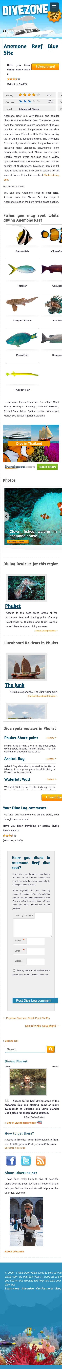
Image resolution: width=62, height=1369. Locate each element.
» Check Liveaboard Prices (23, 1126)
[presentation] (34, 989)
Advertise (28, 1292)
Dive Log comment (24, 915)
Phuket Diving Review (45, 630)
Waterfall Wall (17, 779)
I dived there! (45, 66)
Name (20, 944)
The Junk (14, 685)
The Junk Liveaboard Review (42, 696)
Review (50, 738)
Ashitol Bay (14, 758)
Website (19, 965)
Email (20, 954)
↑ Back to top (10, 1044)
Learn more (12, 1292)
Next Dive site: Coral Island (42, 1029)
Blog (58, 1292)
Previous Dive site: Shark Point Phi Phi (26, 1022)
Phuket (13, 606)
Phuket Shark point (21, 737)
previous (7, 516)
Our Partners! (44, 1292)
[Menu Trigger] (54, 7)
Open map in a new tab (15, 1152)
